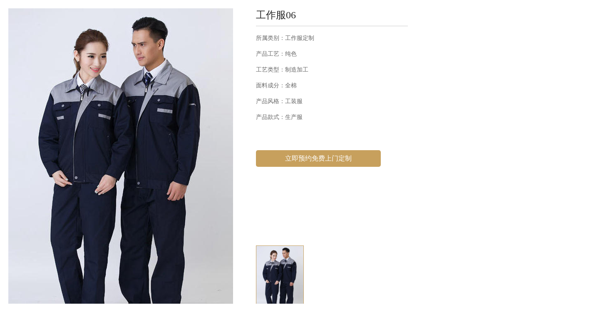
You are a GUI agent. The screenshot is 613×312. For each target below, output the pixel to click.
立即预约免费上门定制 (318, 158)
